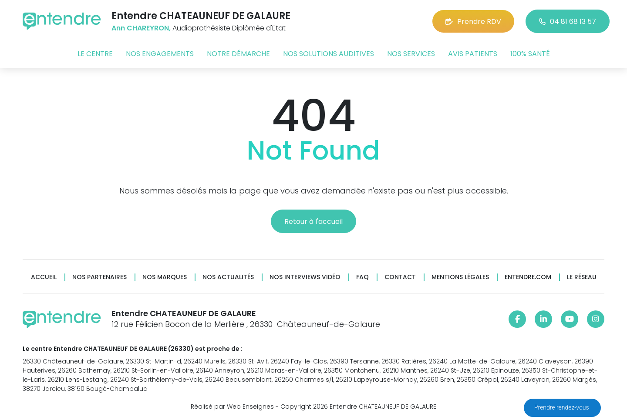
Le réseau (582, 277)
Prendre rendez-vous (562, 407)
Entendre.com (528, 277)
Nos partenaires (99, 277)
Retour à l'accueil (313, 222)
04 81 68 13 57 (567, 22)
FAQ (362, 277)
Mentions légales (460, 277)
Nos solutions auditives (328, 54)
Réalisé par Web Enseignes (232, 406)
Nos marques (164, 277)
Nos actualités (228, 277)
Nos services (411, 54)
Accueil (44, 277)
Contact (400, 277)
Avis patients (472, 54)
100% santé (530, 54)
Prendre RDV (473, 22)
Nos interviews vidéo (305, 277)
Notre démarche (238, 54)
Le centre (95, 54)
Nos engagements (160, 54)
